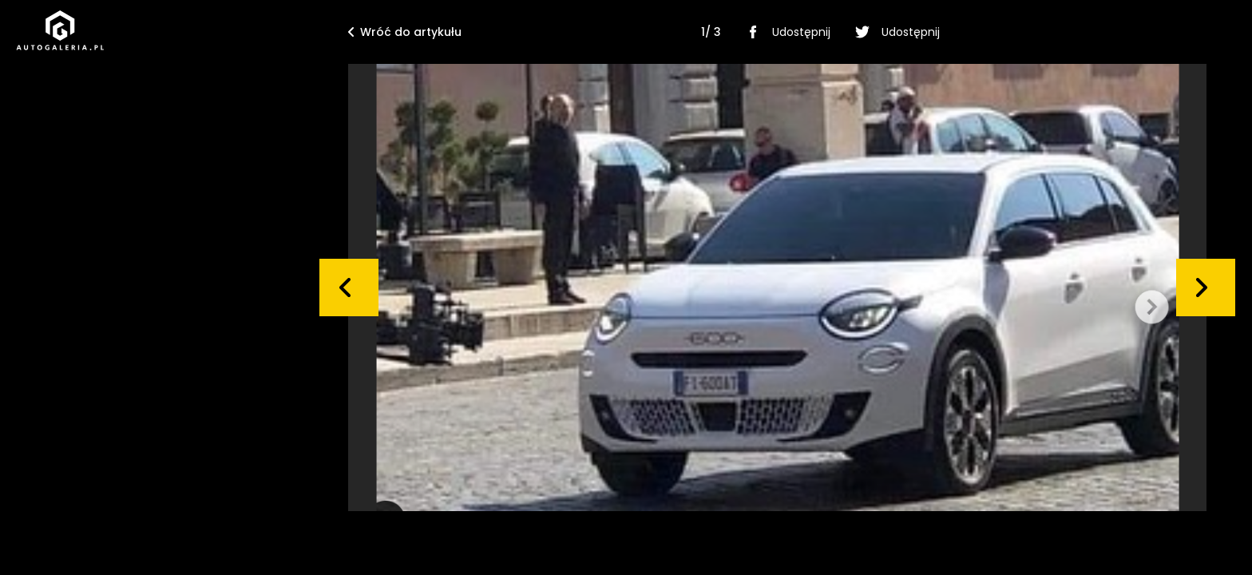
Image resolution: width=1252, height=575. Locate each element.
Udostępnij (785, 32)
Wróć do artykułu (405, 32)
